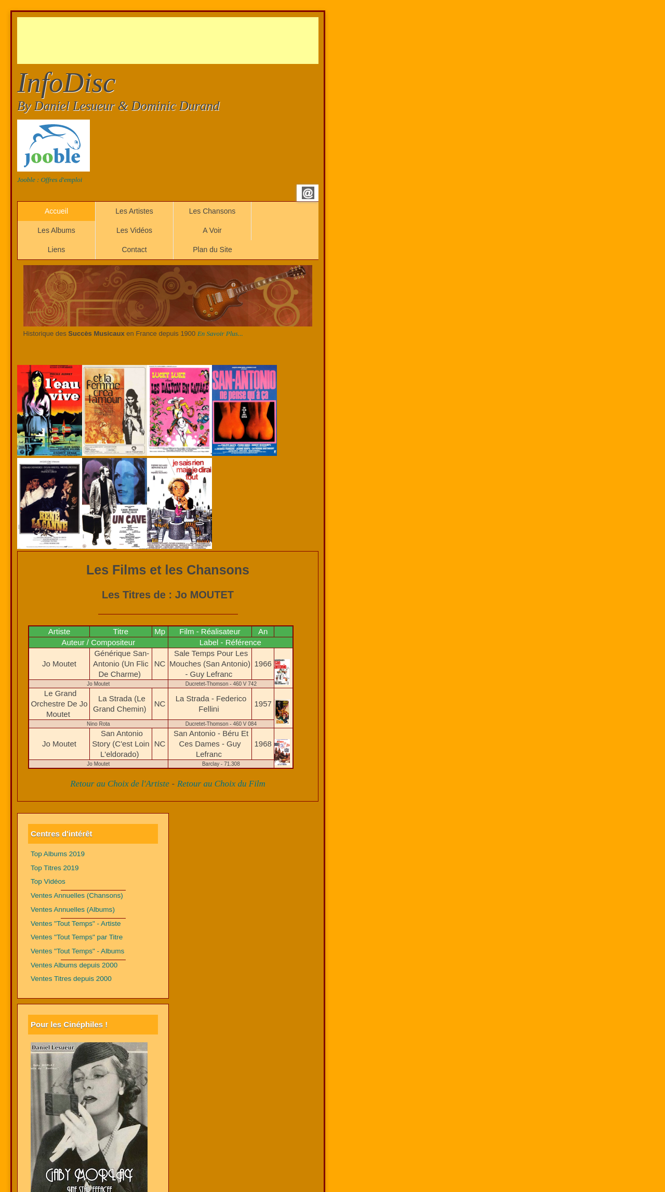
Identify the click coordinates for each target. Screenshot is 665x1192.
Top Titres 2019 (55, 868)
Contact (134, 249)
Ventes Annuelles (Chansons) (77, 895)
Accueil (56, 211)
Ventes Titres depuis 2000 (71, 979)
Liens (56, 249)
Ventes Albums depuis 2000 (74, 965)
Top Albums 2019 (58, 854)
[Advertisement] (206, 40)
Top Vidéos (48, 881)
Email (308, 193)
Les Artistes (134, 211)
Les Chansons (212, 211)
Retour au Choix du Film (221, 784)
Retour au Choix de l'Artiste (119, 784)
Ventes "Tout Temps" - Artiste (76, 923)
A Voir (212, 230)
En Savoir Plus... (220, 333)
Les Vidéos (134, 230)
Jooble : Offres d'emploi (49, 180)
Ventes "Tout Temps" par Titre (77, 937)
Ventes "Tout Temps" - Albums (77, 951)
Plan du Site (212, 249)
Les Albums (56, 230)
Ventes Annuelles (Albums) (73, 909)
